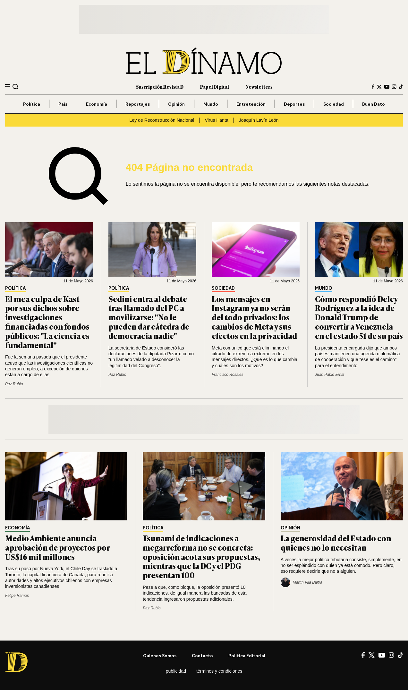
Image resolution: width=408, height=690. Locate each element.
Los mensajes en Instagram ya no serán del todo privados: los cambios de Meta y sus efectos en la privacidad (254, 317)
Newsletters (259, 86)
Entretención (251, 104)
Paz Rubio (14, 384)
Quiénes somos (159, 655)
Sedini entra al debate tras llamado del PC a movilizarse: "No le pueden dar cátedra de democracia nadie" (148, 317)
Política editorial (246, 655)
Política (31, 104)
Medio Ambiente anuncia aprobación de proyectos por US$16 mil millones (57, 547)
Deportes (294, 104)
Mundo (210, 104)
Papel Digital (214, 86)
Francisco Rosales (227, 374)
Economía (96, 104)
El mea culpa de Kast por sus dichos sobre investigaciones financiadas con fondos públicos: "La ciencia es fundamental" (47, 321)
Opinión (176, 104)
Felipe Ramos (17, 595)
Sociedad (333, 104)
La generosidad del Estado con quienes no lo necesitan (336, 542)
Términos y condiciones (219, 671)
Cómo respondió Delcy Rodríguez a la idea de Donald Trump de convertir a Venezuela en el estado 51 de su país (359, 317)
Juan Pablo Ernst (329, 374)
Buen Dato (373, 104)
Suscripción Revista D (159, 86)
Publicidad (176, 671)
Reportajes (137, 104)
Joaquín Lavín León (259, 120)
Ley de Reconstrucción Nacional (162, 120)
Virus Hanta (216, 120)
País (62, 104)
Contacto (202, 655)
